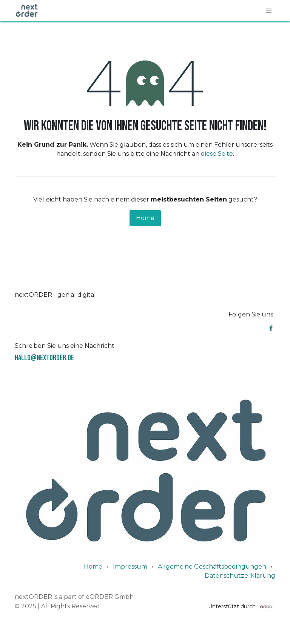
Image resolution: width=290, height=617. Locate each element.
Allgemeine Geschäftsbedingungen (212, 566)
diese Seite (217, 153)
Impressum (130, 566)
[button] (11, 605)
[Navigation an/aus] (269, 10)
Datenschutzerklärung (240, 575)
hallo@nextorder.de (44, 358)
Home (145, 218)
